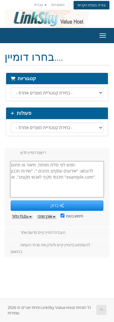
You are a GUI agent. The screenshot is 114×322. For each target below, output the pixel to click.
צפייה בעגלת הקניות (91, 5)
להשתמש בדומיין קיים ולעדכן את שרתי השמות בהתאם (50, 248)
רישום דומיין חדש (28, 153)
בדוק (57, 205)
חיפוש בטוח (71, 216)
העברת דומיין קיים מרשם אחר (38, 233)
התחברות (57, 4)
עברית (40, 4)
